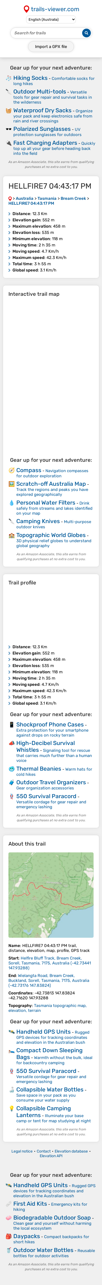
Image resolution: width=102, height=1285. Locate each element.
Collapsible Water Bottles (50, 1089)
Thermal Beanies (38, 768)
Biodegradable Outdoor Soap (52, 1217)
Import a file (51, 46)
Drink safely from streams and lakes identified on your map (54, 508)
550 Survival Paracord (46, 796)
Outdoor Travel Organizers (51, 782)
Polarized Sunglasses (42, 128)
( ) (49, 963)
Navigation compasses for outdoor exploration (52, 473)
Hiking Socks (30, 77)
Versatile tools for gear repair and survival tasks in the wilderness (52, 97)
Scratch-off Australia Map (51, 483)
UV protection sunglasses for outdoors (47, 132)
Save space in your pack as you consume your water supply (46, 1098)
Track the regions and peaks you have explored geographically (52, 492)
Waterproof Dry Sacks (42, 110)
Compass (28, 470)
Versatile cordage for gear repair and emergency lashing (51, 804)
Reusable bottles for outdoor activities (54, 1253)
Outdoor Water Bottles (43, 1250)
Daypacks (26, 1236)
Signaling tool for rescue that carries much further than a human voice (54, 755)
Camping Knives (38, 521)
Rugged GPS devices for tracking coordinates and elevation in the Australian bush (52, 1037)
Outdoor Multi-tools (39, 91)
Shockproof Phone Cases (50, 724)
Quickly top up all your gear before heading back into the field (54, 148)
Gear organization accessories (45, 788)
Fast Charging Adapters (45, 142)
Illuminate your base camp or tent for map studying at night (53, 1118)
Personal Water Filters (45, 502)
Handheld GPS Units (43, 1031)
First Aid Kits (30, 1203)
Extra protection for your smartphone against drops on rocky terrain (52, 733)
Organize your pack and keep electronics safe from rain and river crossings (52, 115)
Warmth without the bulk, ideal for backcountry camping (54, 1060)
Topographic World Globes (51, 535)
